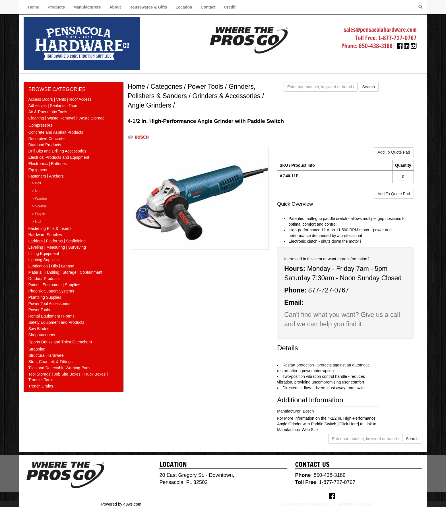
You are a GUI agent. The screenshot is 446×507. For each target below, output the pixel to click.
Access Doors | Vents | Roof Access (59, 99)
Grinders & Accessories (226, 96)
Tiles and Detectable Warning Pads (59, 368)
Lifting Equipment (43, 253)
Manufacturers (87, 7)
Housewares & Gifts (148, 7)
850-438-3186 (376, 46)
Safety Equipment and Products (56, 322)
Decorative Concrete (46, 138)
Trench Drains (40, 386)
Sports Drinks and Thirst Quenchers (60, 342)
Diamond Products (44, 145)
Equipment (37, 170)
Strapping (36, 349)
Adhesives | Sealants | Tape (52, 105)
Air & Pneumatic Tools (47, 112)
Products (56, 7)
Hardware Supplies (45, 234)
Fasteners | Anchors (45, 176)
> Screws (39, 206)
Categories (166, 86)
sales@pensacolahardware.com (380, 30)
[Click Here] (348, 424)
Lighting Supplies (43, 259)
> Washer (39, 199)
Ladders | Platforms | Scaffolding (57, 241)
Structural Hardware (46, 355)
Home (33, 7)
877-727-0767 (328, 290)
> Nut (36, 191)
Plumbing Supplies (44, 297)
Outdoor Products (43, 278)
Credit (230, 7)
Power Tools (39, 310)
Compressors (40, 125)
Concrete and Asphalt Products (55, 132)
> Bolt (36, 183)
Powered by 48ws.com (121, 504)
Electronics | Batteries (47, 163)
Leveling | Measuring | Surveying (57, 247)
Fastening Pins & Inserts (49, 228)
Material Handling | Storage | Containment (65, 272)
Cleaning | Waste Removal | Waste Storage (66, 118)
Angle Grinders (149, 105)
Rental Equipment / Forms (51, 316)
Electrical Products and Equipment (58, 157)
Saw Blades (38, 328)
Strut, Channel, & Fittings (50, 361)
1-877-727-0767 (397, 38)
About (115, 7)
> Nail (36, 222)
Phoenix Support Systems (51, 291)
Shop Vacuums (41, 335)
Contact (208, 7)
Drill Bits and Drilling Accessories (57, 151)
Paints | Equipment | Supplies (54, 285)
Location (183, 7)
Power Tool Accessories (49, 303)
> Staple (38, 214)
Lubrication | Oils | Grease (51, 266)
